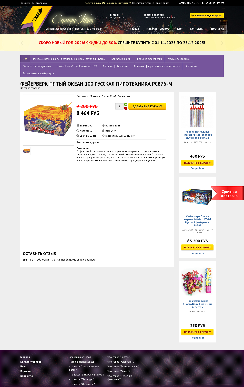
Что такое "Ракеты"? (119, 357)
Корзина (25, 371)
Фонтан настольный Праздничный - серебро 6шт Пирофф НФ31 (197, 134)
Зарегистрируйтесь (141, 2)
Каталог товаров (157, 28)
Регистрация (41, 2)
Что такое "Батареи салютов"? (86, 374)
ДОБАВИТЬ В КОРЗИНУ (147, 106)
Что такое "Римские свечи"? (123, 366)
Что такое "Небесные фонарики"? (119, 377)
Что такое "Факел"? (118, 371)
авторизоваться (86, 259)
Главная (134, 28)
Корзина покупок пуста (208, 15)
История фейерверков (82, 361)
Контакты (196, 28)
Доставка (217, 28)
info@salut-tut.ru (118, 17)
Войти (27, 2)
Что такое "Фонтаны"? (82, 384)
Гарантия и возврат (80, 357)
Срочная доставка (229, 193)
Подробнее (197, 168)
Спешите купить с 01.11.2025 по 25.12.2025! (122, 42)
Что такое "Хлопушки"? (120, 361)
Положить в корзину (197, 162)
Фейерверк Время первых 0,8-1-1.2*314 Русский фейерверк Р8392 (197, 221)
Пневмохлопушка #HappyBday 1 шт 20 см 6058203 (197, 303)
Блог (180, 28)
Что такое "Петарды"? (82, 379)
